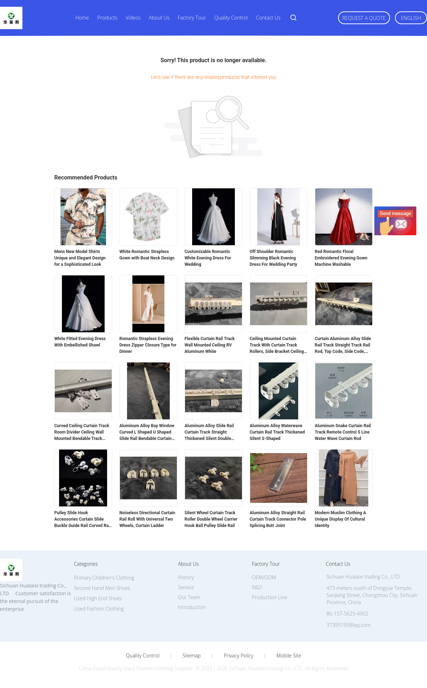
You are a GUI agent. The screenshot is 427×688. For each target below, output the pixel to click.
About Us (159, 17)
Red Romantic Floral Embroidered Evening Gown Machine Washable (341, 258)
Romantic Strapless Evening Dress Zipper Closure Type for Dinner (148, 345)
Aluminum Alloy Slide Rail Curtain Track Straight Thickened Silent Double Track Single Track (209, 432)
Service (186, 587)
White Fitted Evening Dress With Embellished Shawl (80, 342)
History (186, 577)
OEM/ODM (264, 577)
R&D (257, 587)
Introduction (192, 607)
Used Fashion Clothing (99, 608)
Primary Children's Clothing (104, 577)
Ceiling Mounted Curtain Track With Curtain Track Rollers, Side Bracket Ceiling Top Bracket (277, 345)
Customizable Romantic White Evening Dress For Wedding (208, 258)
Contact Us (268, 17)
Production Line (269, 597)
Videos (133, 17)
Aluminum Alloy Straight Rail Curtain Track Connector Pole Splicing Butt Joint (278, 519)
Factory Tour (192, 17)
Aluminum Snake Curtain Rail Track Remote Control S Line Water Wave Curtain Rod (343, 432)
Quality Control (231, 17)
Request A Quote (364, 18)
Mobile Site (288, 655)
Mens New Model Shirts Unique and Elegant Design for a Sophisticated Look (80, 258)
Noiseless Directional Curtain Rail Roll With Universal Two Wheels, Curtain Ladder (147, 519)
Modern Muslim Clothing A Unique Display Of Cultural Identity (340, 519)
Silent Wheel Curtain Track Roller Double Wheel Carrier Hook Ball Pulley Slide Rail (211, 519)
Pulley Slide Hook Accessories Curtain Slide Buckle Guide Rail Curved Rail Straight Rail (82, 519)
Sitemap (192, 655)
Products (107, 17)
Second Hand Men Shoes (102, 588)
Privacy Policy (238, 655)
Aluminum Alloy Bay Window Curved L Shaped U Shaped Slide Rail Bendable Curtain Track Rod (147, 432)
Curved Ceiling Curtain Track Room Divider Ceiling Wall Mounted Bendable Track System (81, 432)
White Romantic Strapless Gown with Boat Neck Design (147, 254)
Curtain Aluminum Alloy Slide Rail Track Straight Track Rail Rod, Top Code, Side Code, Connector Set (343, 345)
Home (82, 17)
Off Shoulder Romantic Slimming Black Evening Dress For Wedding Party (273, 258)
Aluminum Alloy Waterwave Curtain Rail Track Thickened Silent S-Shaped (277, 432)
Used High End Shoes (98, 598)
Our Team (189, 597)
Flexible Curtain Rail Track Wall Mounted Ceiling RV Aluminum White (210, 345)
